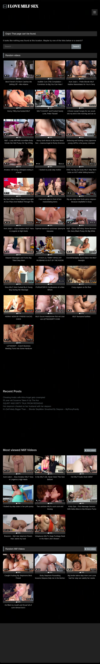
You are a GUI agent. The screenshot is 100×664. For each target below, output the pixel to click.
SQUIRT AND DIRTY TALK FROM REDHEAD (23, 403)
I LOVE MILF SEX (20, 6)
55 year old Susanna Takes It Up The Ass (21, 400)
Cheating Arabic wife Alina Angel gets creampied (24, 397)
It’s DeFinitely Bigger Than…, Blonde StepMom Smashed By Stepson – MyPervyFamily (41, 409)
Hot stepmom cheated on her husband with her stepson (27, 406)
